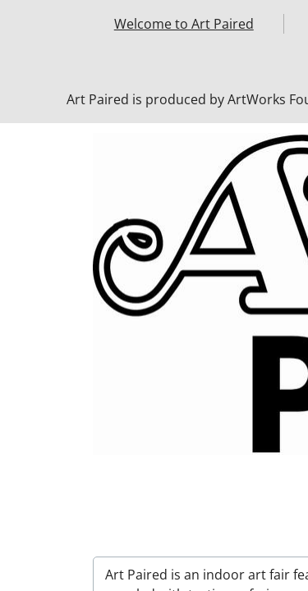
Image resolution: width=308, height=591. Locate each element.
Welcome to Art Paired (184, 24)
